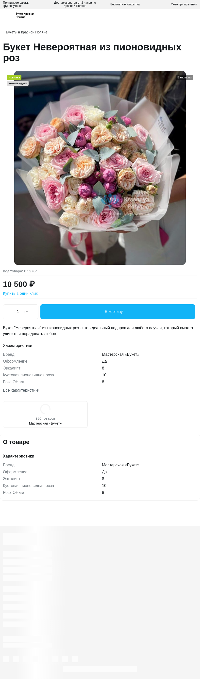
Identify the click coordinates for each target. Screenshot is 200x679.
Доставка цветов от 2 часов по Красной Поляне (75, 4)
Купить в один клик (20, 293)
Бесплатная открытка (125, 4)
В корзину (118, 312)
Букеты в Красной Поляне (26, 32)
